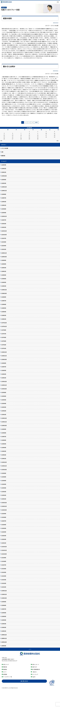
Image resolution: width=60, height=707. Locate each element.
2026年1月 (3, 173)
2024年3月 (3, 203)
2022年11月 (4, 218)
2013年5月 (3, 496)
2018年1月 (3, 325)
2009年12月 (4, 651)
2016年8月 (3, 370)
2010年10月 (4, 613)
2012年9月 (3, 526)
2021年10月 (4, 237)
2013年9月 (3, 484)
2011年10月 (4, 568)
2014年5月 (3, 454)
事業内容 (5, 684)
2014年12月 (4, 427)
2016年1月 (3, 385)
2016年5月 (3, 378)
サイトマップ (35, 691)
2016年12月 (4, 359)
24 (46, 137)
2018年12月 (4, 294)
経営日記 (3, 156)
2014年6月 (3, 450)
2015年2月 (3, 420)
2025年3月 (3, 184)
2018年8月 (3, 302)
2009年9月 (3, 663)
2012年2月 (3, 552)
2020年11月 (4, 256)
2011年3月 (3, 594)
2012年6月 (3, 537)
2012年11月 (4, 518)
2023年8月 (3, 211)
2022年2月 (3, 226)
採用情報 (5, 691)
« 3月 (1, 140)
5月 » (57, 140)
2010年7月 (3, 625)
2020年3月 (3, 271)
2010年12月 (4, 606)
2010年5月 (3, 632)
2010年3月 (3, 640)
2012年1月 (3, 556)
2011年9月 (3, 571)
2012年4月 (3, 545)
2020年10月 (4, 260)
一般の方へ (34, 689)
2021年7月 (3, 241)
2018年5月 (3, 313)
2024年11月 (4, 192)
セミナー (5, 689)
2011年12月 (4, 560)
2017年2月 (3, 351)
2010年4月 (3, 636)
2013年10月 (4, 480)
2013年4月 (3, 499)
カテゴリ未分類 (4, 148)
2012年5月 (3, 541)
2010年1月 (3, 647)
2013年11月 (4, 477)
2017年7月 (3, 340)
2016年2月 (3, 382)
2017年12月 (4, 328)
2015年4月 (3, 412)
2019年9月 (3, 279)
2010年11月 (4, 609)
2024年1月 (3, 207)
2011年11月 (4, 564)
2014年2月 (3, 465)
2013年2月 (3, 507)
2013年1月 (3, 511)
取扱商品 (5, 686)
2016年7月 (3, 374)
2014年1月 (3, 469)
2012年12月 (4, 515)
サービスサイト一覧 (7, 694)
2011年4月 (3, 590)
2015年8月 (3, 401)
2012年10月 (4, 522)
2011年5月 (3, 587)
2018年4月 (3, 317)
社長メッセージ (35, 681)
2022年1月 (3, 230)
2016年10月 (4, 366)
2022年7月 (3, 222)
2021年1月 (3, 252)
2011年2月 (3, 598)
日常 (2, 152)
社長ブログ (34, 684)
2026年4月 (3, 165)
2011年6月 (3, 583)
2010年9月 (3, 617)
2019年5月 (3, 287)
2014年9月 (3, 439)
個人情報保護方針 (36, 686)
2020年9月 (3, 264)
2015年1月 (3, 423)
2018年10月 (4, 298)
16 (37, 135)
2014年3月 (3, 461)
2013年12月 (4, 473)
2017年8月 (3, 336)
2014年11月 (4, 431)
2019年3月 (3, 290)
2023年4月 (3, 214)
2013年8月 (3, 488)
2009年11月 (4, 655)
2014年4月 (3, 458)
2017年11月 (4, 332)
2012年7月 (3, 534)
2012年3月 (3, 549)
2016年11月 (4, 363)
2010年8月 (3, 621)
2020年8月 (3, 268)
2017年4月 (3, 347)
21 (21, 137)
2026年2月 (3, 169)
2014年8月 (3, 442)
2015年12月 (4, 389)
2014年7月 (3, 446)
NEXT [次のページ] (36, 122)
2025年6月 (3, 180)
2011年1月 (3, 602)
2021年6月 (3, 245)
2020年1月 (3, 275)
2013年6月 (3, 492)
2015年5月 (3, 408)
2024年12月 (4, 188)
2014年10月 (4, 435)
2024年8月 (3, 196)
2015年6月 (3, 404)
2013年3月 (3, 503)
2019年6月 (3, 283)
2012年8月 (3, 530)
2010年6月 (3, 628)
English (34, 694)
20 (12, 137)
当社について (6, 681)
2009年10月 (4, 659)
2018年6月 (3, 309)
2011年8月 (3, 575)
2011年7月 (3, 579)
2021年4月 (3, 249)
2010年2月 (3, 644)
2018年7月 (3, 306)
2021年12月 (4, 233)
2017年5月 (3, 344)
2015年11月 (4, 393)
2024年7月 (3, 199)
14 (21, 135)
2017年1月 (3, 355)
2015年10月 (4, 397)
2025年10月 (4, 177)
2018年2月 (3, 321)
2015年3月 (3, 416)
